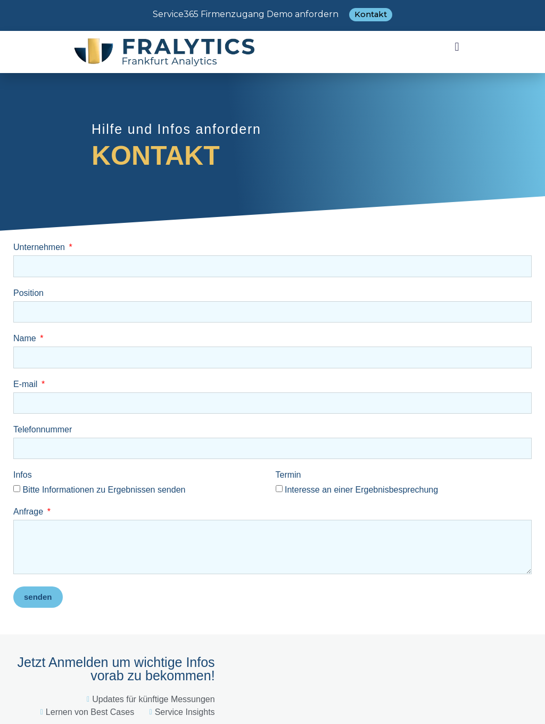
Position (28, 293)
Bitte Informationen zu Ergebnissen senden (103, 489)
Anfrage (29, 512)
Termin (288, 475)
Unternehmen (40, 247)
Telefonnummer (42, 429)
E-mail (26, 384)
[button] (457, 46)
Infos (22, 475)
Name (25, 338)
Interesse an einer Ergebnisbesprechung (361, 489)
